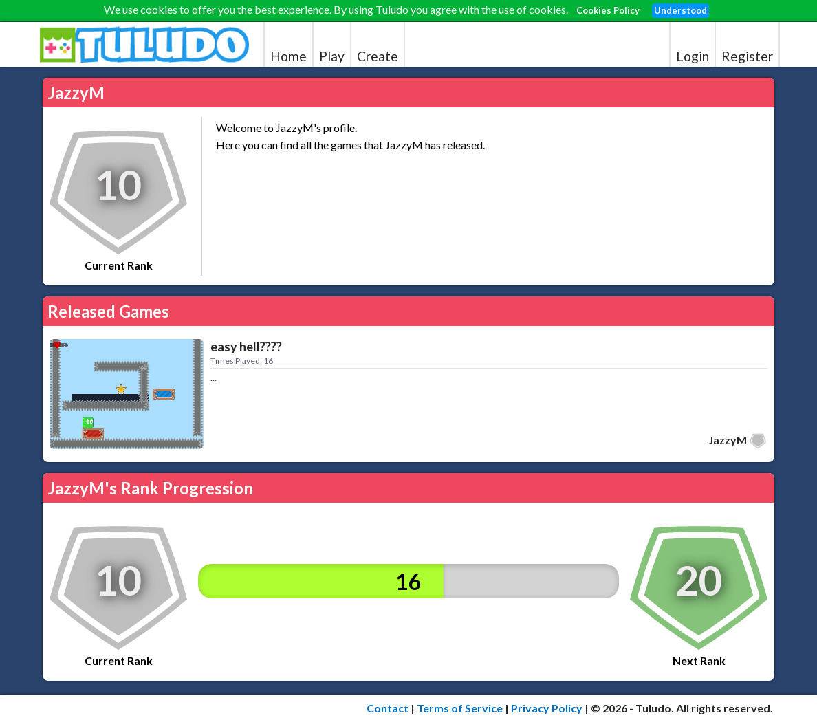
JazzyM (727, 439)
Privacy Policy (546, 707)
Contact (387, 707)
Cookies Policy (608, 10)
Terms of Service (460, 707)
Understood (680, 10)
